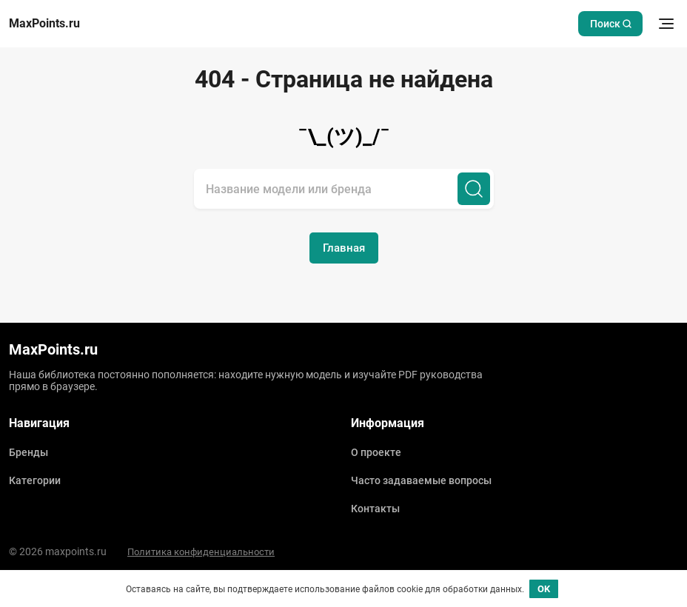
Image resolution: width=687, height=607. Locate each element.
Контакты (375, 508)
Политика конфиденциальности (201, 551)
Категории (35, 480)
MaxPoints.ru (44, 24)
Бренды (28, 452)
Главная (344, 248)
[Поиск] (474, 189)
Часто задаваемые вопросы (421, 480)
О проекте (376, 452)
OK (543, 588)
